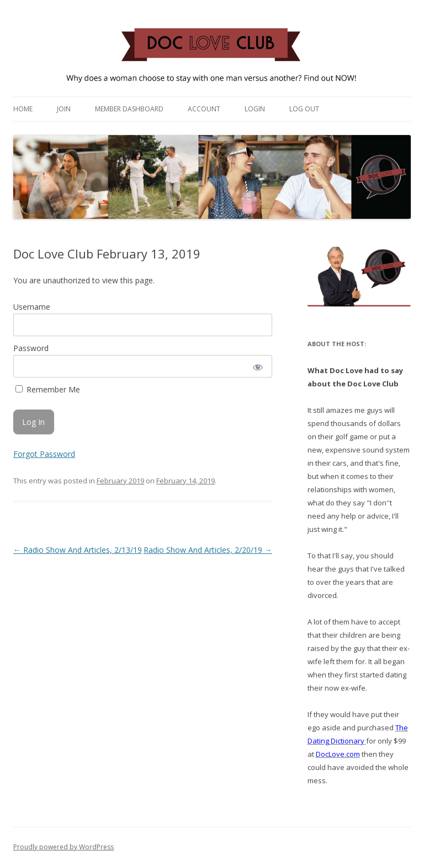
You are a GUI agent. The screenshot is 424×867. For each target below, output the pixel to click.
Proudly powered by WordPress (63, 847)
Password (31, 348)
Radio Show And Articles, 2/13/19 (77, 550)
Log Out (304, 109)
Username (31, 306)
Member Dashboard (129, 109)
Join (64, 109)
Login (255, 109)
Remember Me (47, 389)
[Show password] (257, 366)
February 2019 (120, 481)
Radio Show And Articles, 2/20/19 (208, 550)
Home (23, 109)
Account (204, 109)
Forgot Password (44, 454)
